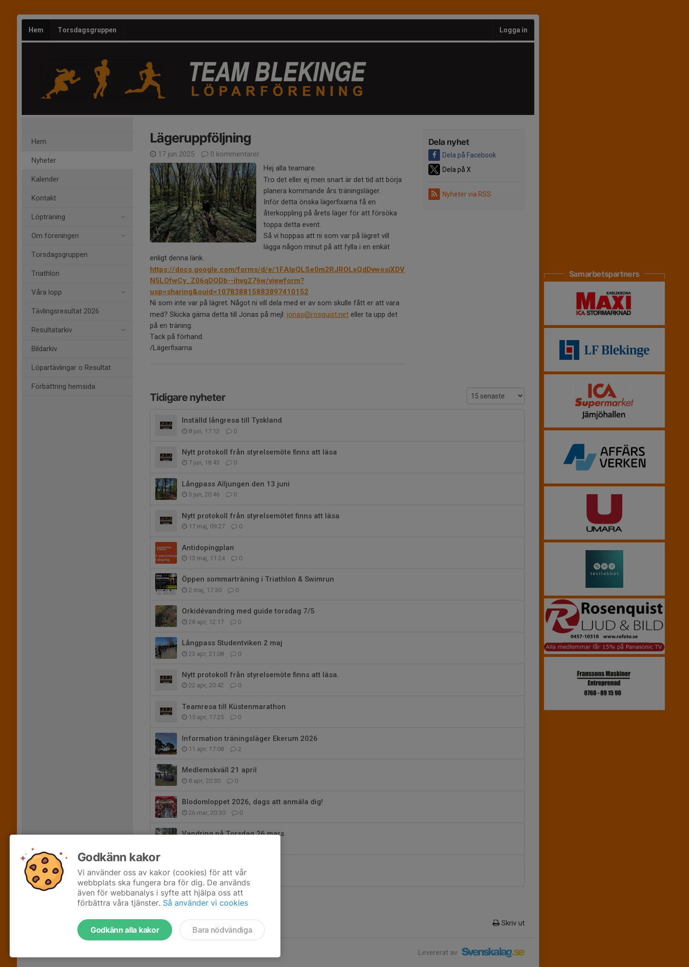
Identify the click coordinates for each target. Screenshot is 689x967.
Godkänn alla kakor (124, 930)
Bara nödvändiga (222, 930)
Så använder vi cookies (205, 903)
